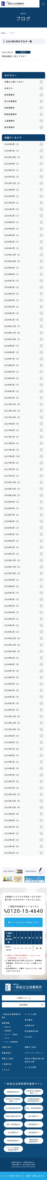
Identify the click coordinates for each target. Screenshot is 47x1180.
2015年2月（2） (12, 625)
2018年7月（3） (12, 358)
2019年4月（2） (12, 300)
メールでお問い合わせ (11, 1175)
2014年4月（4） (12, 690)
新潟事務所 (9, 94)
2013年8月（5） (12, 742)
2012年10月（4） (12, 807)
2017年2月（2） (12, 469)
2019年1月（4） (12, 319)
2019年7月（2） (12, 280)
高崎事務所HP (33, 1132)
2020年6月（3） (12, 235)
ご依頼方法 (7, 1064)
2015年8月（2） (12, 586)
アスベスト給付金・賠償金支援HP (13, 1149)
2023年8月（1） (12, 144)
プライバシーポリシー (34, 1053)
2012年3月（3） (12, 853)
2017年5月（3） (12, 449)
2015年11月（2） (12, 566)
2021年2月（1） (12, 215)
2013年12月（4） (12, 716)
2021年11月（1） (12, 183)
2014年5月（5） (12, 683)
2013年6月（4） (12, 755)
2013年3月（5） (12, 774)
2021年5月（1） (12, 202)
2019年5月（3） (12, 293)
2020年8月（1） (12, 228)
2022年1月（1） (12, 176)
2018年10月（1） (12, 339)
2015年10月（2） (12, 573)
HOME (3, 33)
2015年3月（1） (12, 618)
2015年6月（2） (12, 599)
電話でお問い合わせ (35, 1175)
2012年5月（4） (12, 840)
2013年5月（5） (12, 761)
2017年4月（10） (12, 456)
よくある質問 (30, 1067)
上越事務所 (9, 120)
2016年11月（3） (12, 488)
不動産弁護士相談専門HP (34, 1140)
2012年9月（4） (12, 814)
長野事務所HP (33, 1124)
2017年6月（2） (12, 443)
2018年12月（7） (12, 326)
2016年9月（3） (12, 501)
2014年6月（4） (12, 677)
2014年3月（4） (12, 696)
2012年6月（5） (12, 833)
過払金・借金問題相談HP (33, 1108)
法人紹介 (29, 1037)
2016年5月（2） (12, 527)
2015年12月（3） (12, 560)
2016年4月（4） (12, 534)
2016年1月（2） (12, 553)
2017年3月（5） (12, 462)
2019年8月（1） (12, 274)
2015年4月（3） (12, 612)
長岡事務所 (9, 107)
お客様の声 (29, 1025)
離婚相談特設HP (13, 1092)
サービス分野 (30, 1014)
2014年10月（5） (12, 651)
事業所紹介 (7, 1053)
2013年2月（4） (12, 781)
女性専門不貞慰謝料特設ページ (33, 1092)
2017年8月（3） (12, 430)
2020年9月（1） (12, 222)
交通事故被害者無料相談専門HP (34, 1100)
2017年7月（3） (12, 436)
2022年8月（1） (12, 163)
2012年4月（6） (12, 846)
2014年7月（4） (12, 670)
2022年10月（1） (12, 157)
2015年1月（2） (12, 631)
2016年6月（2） (12, 521)
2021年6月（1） (12, 196)
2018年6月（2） (12, 365)
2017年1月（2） (12, 475)
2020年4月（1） (12, 241)
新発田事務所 (10, 114)
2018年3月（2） (12, 384)
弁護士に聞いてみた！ (14, 81)
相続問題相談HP (13, 1140)
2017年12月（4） (12, 404)
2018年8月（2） (12, 352)
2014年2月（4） (12, 703)
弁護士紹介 (7, 1047)
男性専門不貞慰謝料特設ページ (13, 1100)
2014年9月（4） (12, 657)
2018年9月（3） (12, 345)
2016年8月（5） (12, 508)
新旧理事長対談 (31, 1031)
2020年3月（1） (12, 248)
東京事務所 (9, 127)
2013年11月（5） (12, 722)
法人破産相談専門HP (13, 1108)
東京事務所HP (33, 1116)
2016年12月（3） (12, 482)
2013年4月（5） (12, 768)
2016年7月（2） (12, 514)
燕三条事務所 (10, 101)
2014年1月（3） (12, 709)
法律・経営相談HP (13, 1124)
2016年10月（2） (12, 495)
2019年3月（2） (12, 306)
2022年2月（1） (12, 170)
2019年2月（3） (12, 313)
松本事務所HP (13, 1132)
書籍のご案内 (30, 1047)
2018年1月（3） (12, 397)
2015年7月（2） (12, 592)
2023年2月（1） (12, 150)
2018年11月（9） (12, 332)
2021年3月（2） (12, 209)
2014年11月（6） (12, 644)
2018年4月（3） (12, 378)
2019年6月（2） (12, 287)
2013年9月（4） (12, 735)
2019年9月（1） (12, 267)
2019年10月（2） (12, 261)
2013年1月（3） (12, 787)
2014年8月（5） (12, 664)
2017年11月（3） (12, 410)
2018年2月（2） (12, 391)
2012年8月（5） (12, 820)
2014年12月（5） (12, 638)
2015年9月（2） (12, 579)
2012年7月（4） (12, 827)
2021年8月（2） (12, 189)
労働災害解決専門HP (13, 1116)
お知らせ (8, 88)
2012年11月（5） (12, 801)
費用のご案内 (7, 1058)
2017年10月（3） (12, 417)
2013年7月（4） (12, 748)
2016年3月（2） (12, 540)
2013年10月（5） (12, 729)
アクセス (6, 1069)
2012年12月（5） (12, 794)
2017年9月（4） (12, 423)
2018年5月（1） (12, 371)
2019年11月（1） (12, 254)
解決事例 (29, 1020)
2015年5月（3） (12, 605)
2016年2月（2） (12, 547)
